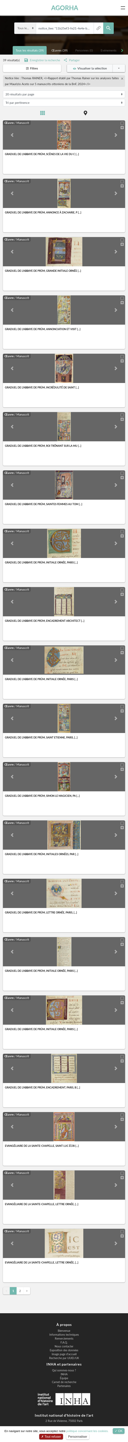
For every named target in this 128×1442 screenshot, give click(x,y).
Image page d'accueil (64, 1354)
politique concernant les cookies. (87, 1431)
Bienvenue (64, 1331)
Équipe (64, 1378)
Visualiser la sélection (90, 68)
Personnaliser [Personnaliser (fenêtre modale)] (77, 1436)
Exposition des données (64, 1350)
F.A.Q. (64, 1342)
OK (119, 1431)
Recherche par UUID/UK (64, 1358)
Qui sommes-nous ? (64, 1370)
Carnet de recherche (64, 1382)
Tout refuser (51, 1436)
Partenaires (64, 1386)
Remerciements (64, 1339)
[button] (12, 135)
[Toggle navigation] (123, 8)
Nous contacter (64, 1346)
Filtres (32, 68)
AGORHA (64, 8)
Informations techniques (64, 1335)
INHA (64, 1374)
